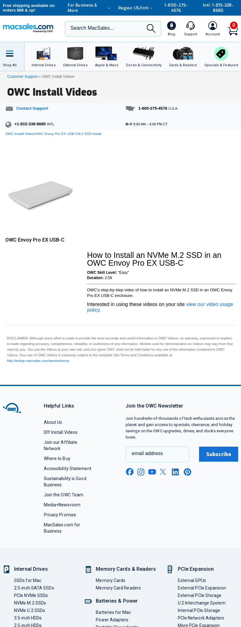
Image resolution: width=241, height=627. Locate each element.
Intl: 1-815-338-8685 (218, 8)
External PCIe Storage (200, 595)
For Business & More (90, 8)
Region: (136, 8)
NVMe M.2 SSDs (30, 602)
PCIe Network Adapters (201, 617)
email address (147, 453)
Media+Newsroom (62, 504)
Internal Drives (31, 569)
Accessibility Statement (67, 468)
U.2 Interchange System (202, 602)
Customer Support (22, 76)
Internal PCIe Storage (199, 610)
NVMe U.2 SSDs (29, 610)
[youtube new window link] (152, 471)
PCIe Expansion (196, 569)
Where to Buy (57, 458)
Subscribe (218, 454)
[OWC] (28, 28)
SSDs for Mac (27, 580)
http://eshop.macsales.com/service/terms (38, 361)
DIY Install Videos (61, 432)
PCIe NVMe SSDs (31, 595)
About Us (53, 422)
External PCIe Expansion (202, 587)
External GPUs (192, 580)
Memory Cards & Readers (126, 569)
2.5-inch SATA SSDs (34, 587)
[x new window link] (164, 472)
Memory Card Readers (118, 587)
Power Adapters (112, 619)
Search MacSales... (92, 28)
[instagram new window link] (140, 472)
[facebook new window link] (130, 472)
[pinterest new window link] (187, 472)
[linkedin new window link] (176, 472)
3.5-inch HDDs (28, 617)
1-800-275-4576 (176, 8)
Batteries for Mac (113, 612)
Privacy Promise (60, 514)
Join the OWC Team (64, 494)
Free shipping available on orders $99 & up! (29, 8)
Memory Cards (110, 580)
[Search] (151, 29)
